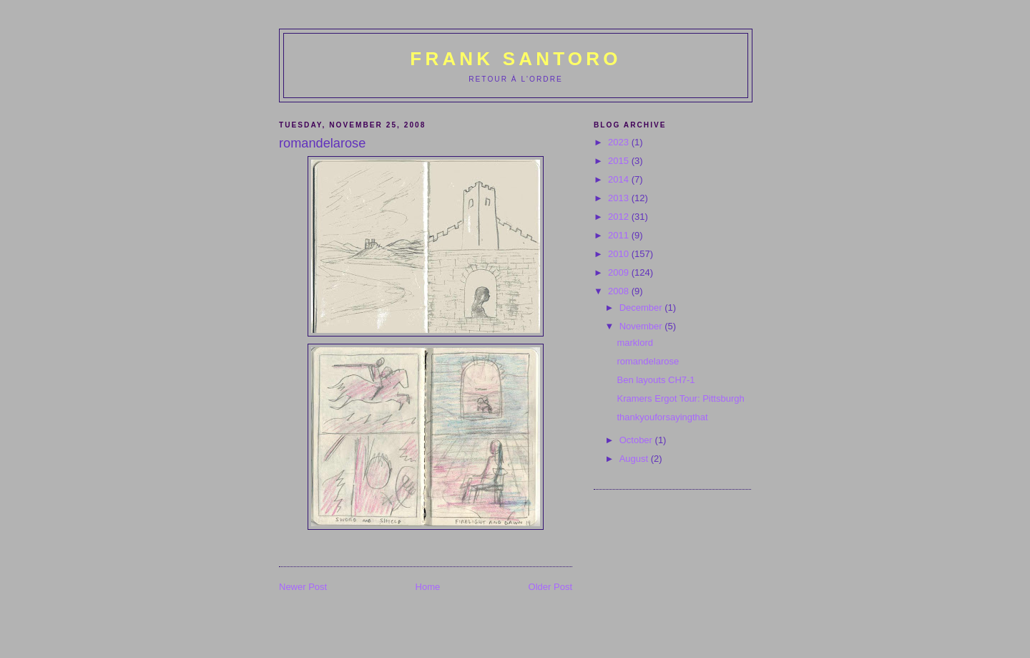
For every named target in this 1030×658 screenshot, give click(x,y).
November (642, 326)
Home (428, 586)
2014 (620, 179)
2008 (620, 291)
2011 (620, 235)
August (635, 458)
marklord (635, 342)
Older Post (550, 586)
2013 (620, 198)
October (637, 440)
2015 (620, 160)
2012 (620, 216)
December (642, 307)
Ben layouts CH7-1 (656, 379)
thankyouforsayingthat (662, 417)
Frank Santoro (515, 58)
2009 (620, 272)
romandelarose (648, 361)
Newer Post (303, 586)
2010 (620, 253)
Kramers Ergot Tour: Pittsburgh (680, 398)
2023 (620, 142)
